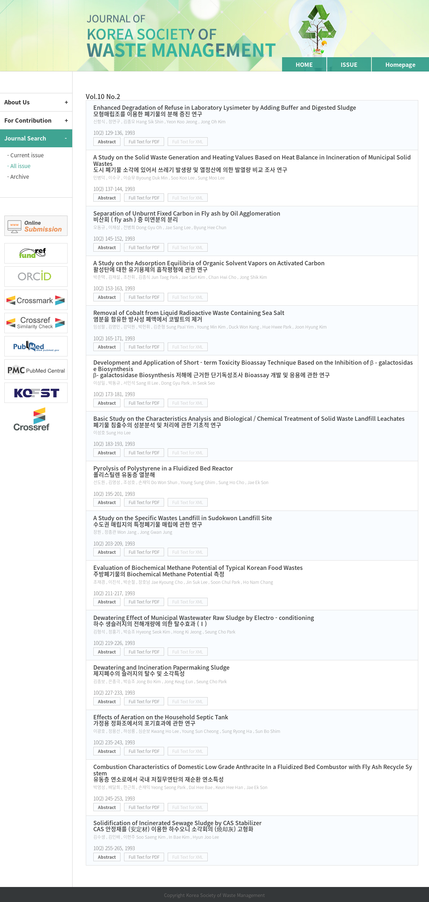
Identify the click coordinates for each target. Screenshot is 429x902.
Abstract (107, 141)
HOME (304, 64)
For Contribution (27, 120)
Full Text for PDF (144, 141)
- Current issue (25, 155)
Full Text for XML (187, 141)
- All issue (18, 166)
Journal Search (25, 138)
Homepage (400, 64)
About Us (17, 102)
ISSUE (349, 64)
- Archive (18, 177)
